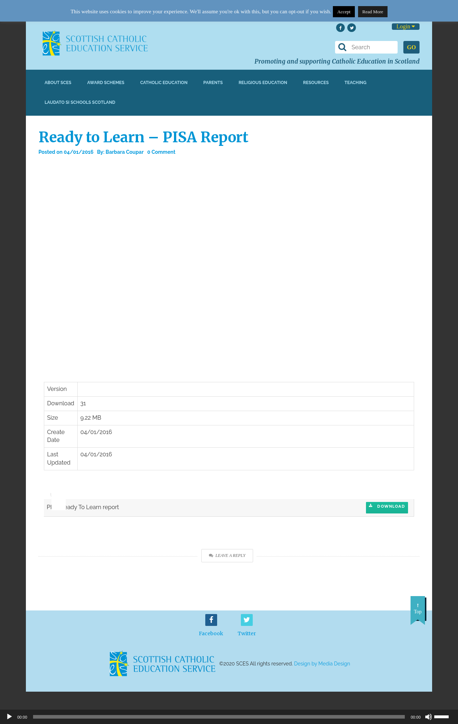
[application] (54, 491)
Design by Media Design (322, 664)
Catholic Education (164, 82)
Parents (213, 82)
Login (406, 26)
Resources (316, 82)
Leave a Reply (227, 555)
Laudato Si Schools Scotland (80, 102)
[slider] (55, 489)
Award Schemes (105, 82)
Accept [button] (344, 11)
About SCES (58, 82)
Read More (372, 11)
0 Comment (161, 152)
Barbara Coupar (125, 152)
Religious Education (263, 82)
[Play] (9, 716)
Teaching (355, 82)
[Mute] (428, 716)
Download (387, 506)
